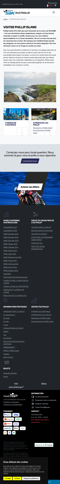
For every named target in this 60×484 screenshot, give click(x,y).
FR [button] (49, 5)
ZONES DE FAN (36, 243)
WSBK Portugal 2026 (10, 237)
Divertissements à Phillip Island (42, 321)
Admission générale (10, 373)
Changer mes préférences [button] (31, 478)
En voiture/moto (9, 315)
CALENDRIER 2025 (10, 227)
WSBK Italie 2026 (9, 254)
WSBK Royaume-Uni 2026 (12, 257)
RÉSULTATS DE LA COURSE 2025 (15, 296)
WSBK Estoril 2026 (10, 267)
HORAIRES (7, 274)
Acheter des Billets (30, 186)
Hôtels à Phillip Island (11, 351)
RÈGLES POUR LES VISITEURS (42, 231)
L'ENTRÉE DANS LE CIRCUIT (41, 227)
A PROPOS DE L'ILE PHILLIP (40, 123)
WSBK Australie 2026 (10, 234)
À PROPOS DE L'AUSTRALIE (10, 123)
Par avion (6, 318)
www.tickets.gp (16, 387)
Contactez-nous (30, 161)
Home (5, 19)
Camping (6, 354)
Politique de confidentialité (12, 404)
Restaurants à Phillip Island (42, 128)
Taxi (4, 335)
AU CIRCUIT (7, 338)
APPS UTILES (8, 357)
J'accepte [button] (8, 478)
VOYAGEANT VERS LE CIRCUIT (14, 311)
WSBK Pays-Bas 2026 (11, 241)
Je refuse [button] (17, 478)
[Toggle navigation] (54, 12)
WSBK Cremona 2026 (10, 264)
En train (6, 321)
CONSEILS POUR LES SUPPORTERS (16, 286)
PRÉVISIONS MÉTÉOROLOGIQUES (15, 277)
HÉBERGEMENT (9, 347)
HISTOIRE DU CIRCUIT (39, 234)
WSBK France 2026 (10, 261)
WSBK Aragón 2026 (10, 251)
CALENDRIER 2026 (10, 231)
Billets (43, 383)
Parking (5, 331)
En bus (5, 325)
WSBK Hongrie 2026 (10, 244)
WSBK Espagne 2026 (10, 271)
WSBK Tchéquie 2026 (10, 247)
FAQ (16, 383)
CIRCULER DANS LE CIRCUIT (13, 328)
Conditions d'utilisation (11, 402)
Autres (5, 376)
